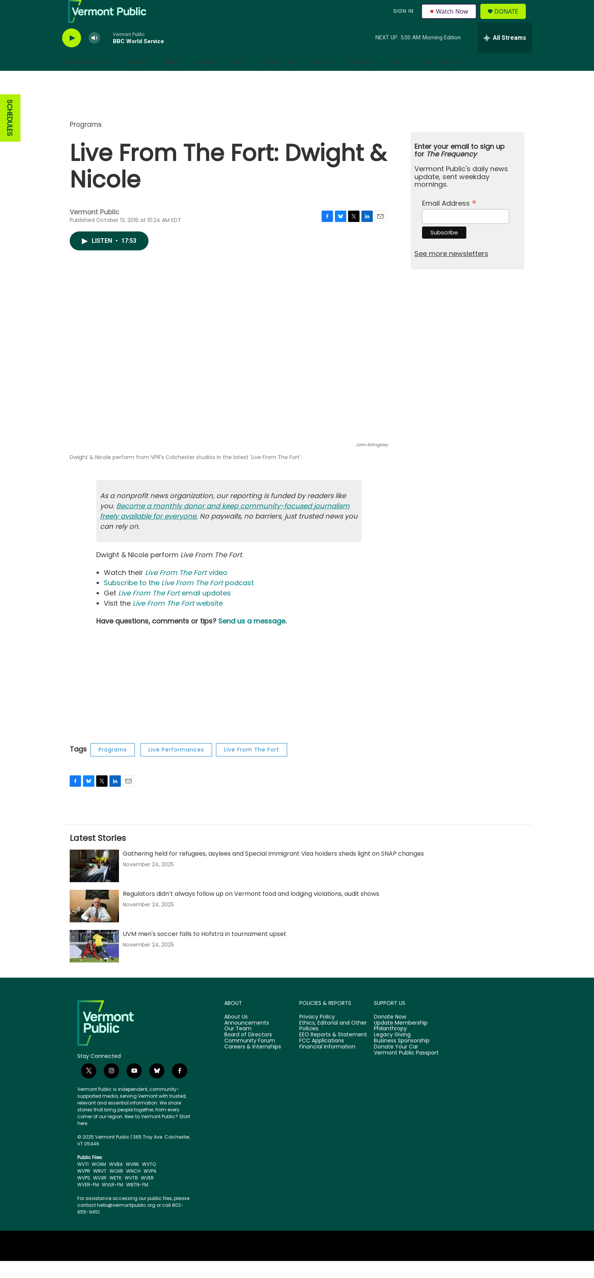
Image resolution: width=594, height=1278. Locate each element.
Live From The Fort (251, 766)
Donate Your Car (396, 1064)
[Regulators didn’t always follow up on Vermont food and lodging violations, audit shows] (94, 923)
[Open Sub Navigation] (116, 79)
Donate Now (390, 1034)
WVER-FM (88, 1201)
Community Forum (249, 1058)
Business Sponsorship (402, 1058)
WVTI (83, 1181)
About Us (236, 1034)
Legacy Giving (392, 1052)
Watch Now (449, 19)
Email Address (449, 219)
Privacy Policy (317, 1034)
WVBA (116, 1181)
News (172, 79)
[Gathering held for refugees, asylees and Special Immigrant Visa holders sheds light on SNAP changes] (94, 883)
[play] (72, 55)
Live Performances (176, 766)
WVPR (83, 1188)
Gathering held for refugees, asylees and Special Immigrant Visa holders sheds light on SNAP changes (273, 870)
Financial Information (327, 1064)
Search (450, 79)
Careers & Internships (252, 1064)
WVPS (83, 1195)
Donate (510, 20)
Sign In (402, 19)
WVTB (131, 1195)
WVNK (132, 1181)
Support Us (277, 79)
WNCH (133, 1188)
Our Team (238, 1046)
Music (205, 79)
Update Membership (401, 1040)
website (178, 620)
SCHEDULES (9, 135)
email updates (174, 610)
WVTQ (149, 1181)
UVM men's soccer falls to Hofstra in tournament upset (204, 951)
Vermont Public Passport (406, 1070)
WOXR (116, 1188)
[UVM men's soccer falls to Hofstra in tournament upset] (94, 963)
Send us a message (251, 638)
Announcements (246, 1040)
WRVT (99, 1188)
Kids (237, 79)
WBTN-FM (137, 1201)
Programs (86, 141)
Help (398, 79)
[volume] (94, 55)
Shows (137, 79)
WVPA (150, 1188)
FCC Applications (321, 1058)
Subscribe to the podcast (179, 600)
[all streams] (505, 55)
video (186, 589)
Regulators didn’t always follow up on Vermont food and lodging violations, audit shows (251, 910)
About (321, 79)
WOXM (99, 1181)
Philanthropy (390, 1046)
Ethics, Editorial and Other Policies (333, 1043)
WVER (147, 1195)
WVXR (99, 1195)
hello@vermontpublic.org (126, 1222)
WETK (115, 1195)
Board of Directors (248, 1052)
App (426, 79)
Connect (361, 79)
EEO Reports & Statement (333, 1052)
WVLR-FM (112, 1201)
